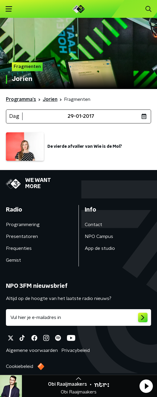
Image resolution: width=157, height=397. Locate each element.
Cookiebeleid (19, 366)
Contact (93, 224)
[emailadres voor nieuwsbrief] (78, 317)
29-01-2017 (81, 116)
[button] (146, 386)
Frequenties (19, 248)
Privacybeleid (75, 350)
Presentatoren (22, 236)
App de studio (100, 248)
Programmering (23, 224)
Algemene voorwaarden (32, 350)
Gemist (13, 260)
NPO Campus (99, 236)
